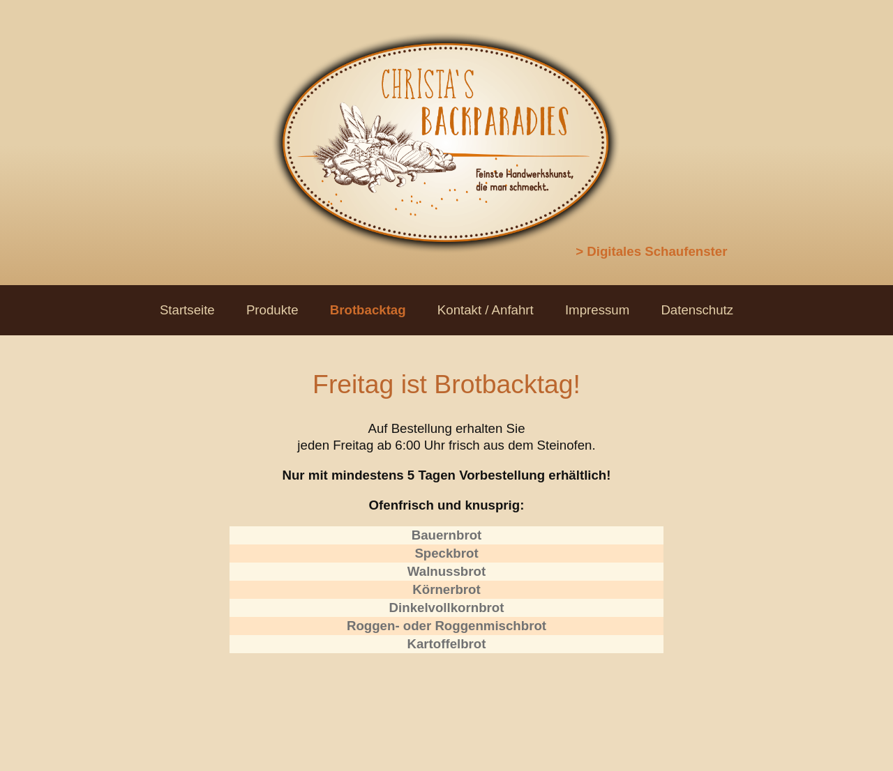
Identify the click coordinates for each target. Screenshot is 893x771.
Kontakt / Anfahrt (485, 310)
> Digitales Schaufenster (651, 251)
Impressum (597, 310)
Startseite (187, 310)
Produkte (272, 310)
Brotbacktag (368, 310)
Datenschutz (697, 310)
